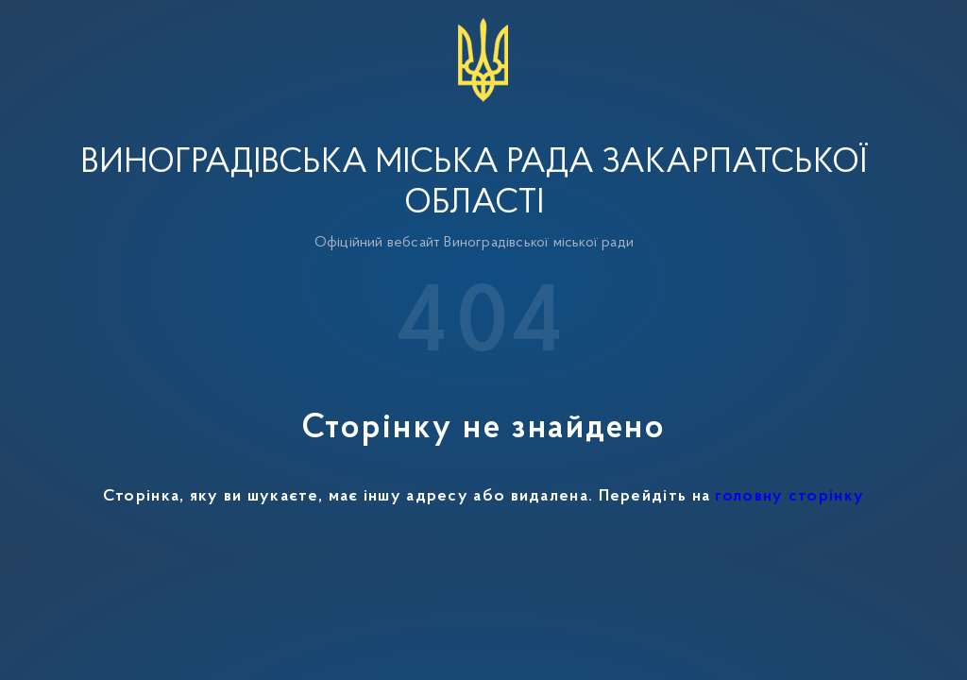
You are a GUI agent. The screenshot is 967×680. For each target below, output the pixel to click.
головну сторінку (789, 496)
